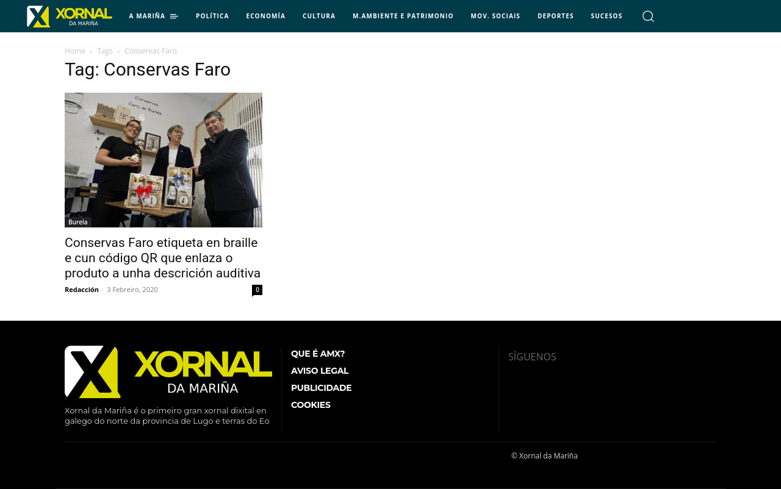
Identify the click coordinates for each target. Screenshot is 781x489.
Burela (78, 222)
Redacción (82, 289)
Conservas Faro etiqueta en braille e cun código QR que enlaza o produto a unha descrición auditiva (163, 257)
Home (75, 51)
